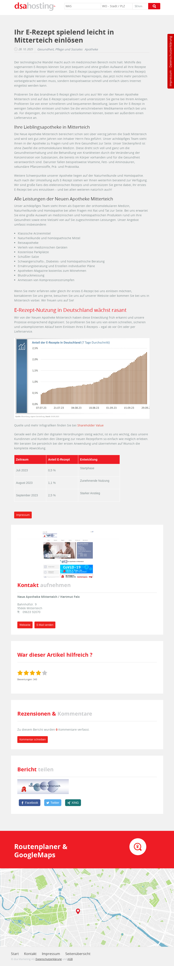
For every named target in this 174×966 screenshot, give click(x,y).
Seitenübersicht (77, 953)
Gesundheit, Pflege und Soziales (59, 49)
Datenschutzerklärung (170, 52)
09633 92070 (31, 612)
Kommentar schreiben (32, 739)
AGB (70, 959)
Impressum (170, 78)
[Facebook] (29, 802)
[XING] (73, 802)
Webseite (24, 624)
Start (15, 953)
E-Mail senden (45, 624)
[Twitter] (53, 802)
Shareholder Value (90, 425)
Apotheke (91, 49)
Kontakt (30, 953)
